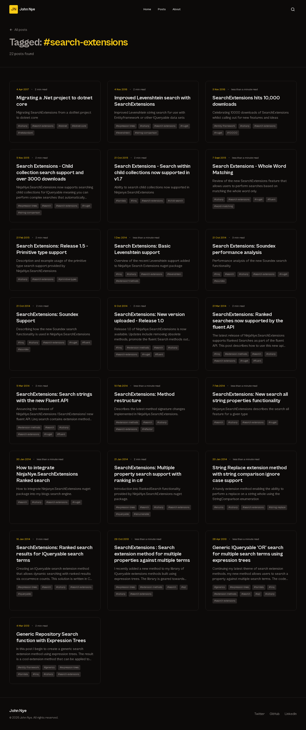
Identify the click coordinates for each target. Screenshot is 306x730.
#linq (134, 200)
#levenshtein (123, 132)
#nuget (184, 126)
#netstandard (25, 132)
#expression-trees (125, 126)
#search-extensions (42, 126)
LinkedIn (291, 714)
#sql (183, 587)
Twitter (259, 714)
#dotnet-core (79, 126)
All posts (18, 30)
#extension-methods (138, 347)
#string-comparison (146, 132)
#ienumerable (141, 514)
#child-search (175, 200)
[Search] (293, 9)
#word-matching (223, 206)
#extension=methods (127, 281)
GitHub (275, 714)
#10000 (232, 132)
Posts (162, 9)
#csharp (22, 126)
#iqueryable (122, 514)
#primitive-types (67, 279)
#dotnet (62, 126)
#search (46, 205)
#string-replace (277, 507)
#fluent (271, 199)
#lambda (121, 200)
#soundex (219, 281)
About (177, 9)
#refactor (147, 429)
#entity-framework (224, 126)
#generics (219, 587)
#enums (218, 507)
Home (147, 9)
